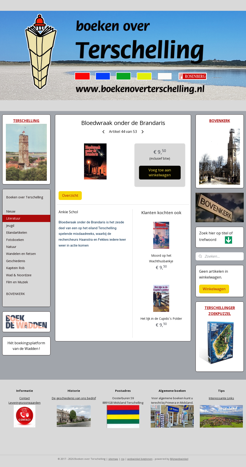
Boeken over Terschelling (24, 197)
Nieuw (10, 211)
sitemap (113, 458)
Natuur (11, 247)
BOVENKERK (15, 294)
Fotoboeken (15, 240)
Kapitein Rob (15, 268)
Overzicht (70, 195)
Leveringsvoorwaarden (25, 403)
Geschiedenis (15, 261)
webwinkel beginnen (140, 458)
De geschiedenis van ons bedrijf (74, 398)
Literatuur (13, 218)
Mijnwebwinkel (179, 458)
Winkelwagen (214, 288)
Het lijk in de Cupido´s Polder (161, 318)
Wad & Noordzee (19, 275)
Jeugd (10, 225)
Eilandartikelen (16, 232)
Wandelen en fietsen (21, 254)
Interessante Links (221, 398)
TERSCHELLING (26, 120)
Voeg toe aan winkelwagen (159, 172)
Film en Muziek (17, 282)
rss (122, 458)
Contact (24, 398)
